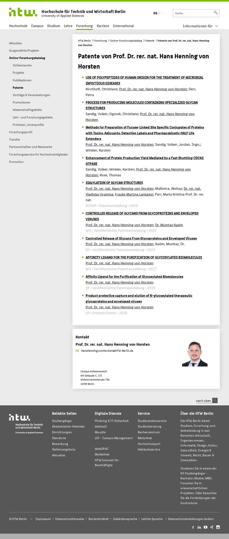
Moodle (100, 432)
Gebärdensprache (125, 518)
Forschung (84, 25)
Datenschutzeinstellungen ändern (191, 518)
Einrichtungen (62, 432)
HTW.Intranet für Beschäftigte (107, 462)
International (123, 25)
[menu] (200, 25)
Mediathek (102, 454)
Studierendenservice (152, 420)
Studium (53, 25)
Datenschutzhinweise (69, 518)
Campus (37, 25)
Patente (149, 40)
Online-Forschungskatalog (126, 40)
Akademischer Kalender (68, 426)
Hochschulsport (149, 443)
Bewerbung (60, 443)
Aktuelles (58, 455)
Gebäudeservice (149, 449)
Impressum (43, 518)
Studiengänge (62, 420)
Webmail (101, 426)
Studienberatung (149, 426)
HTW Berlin (84, 40)
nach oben (207, 400)
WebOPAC (101, 448)
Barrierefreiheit (99, 518)
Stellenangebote (63, 449)
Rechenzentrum (149, 432)
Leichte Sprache (152, 518)
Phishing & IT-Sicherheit (112, 420)
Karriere (103, 25)
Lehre (68, 25)
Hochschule (18, 25)
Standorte (59, 438)
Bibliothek (145, 438)
